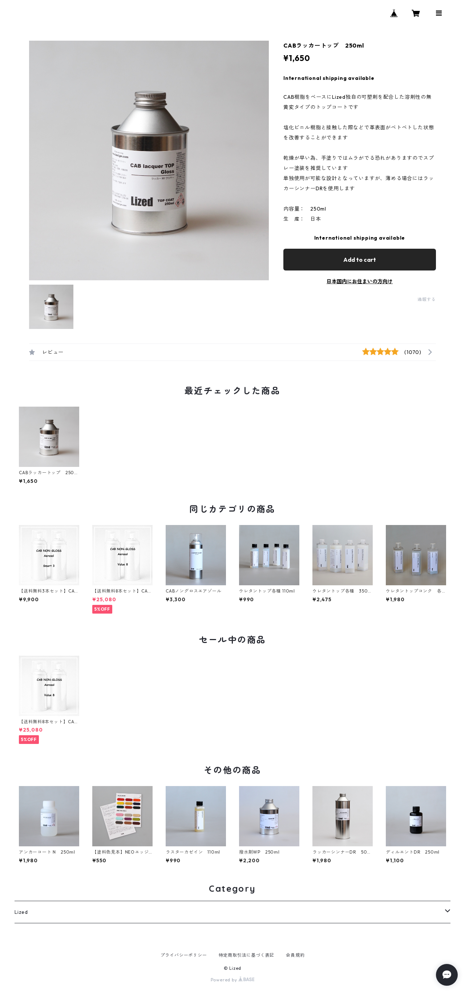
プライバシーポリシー (184, 955)
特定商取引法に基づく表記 (247, 955)
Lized (21, 912)
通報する (426, 299)
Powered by (233, 979)
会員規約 (295, 955)
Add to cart (359, 259)
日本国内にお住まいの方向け (360, 281)
